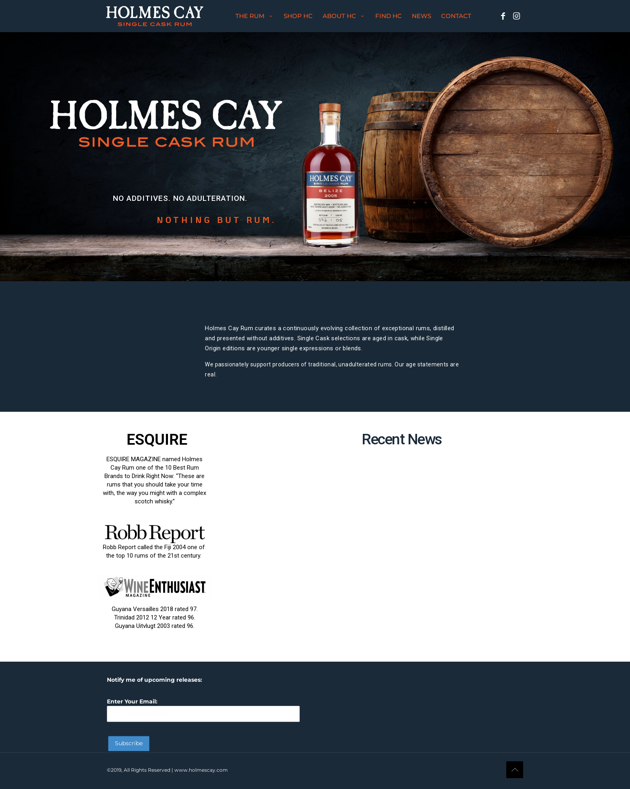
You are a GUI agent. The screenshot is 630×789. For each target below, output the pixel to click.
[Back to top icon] (514, 769)
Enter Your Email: (203, 710)
